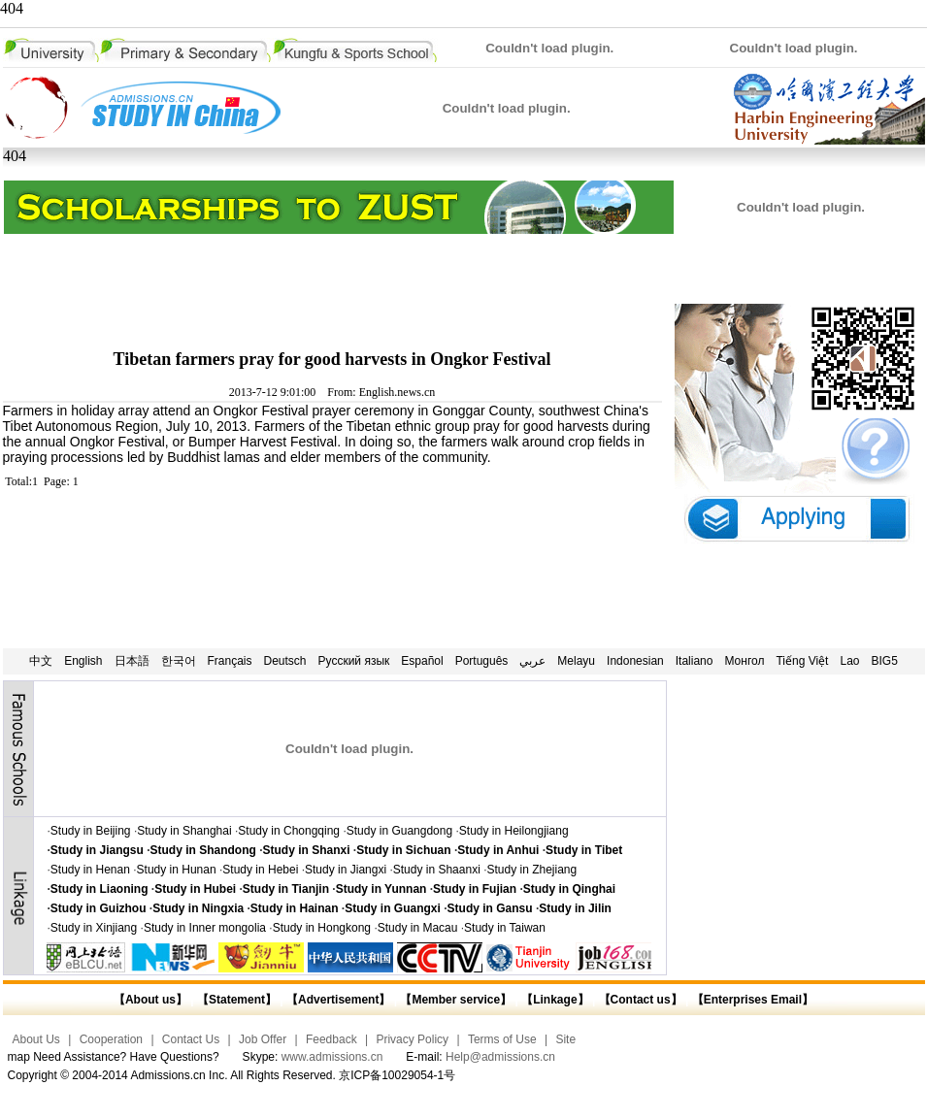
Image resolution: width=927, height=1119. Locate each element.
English (83, 661)
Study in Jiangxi (345, 869)
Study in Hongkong (322, 928)
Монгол (744, 661)
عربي (532, 661)
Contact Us (190, 1039)
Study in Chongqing (289, 831)
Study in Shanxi (306, 850)
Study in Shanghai (184, 831)
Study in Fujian (474, 889)
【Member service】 (456, 999)
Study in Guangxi (393, 908)
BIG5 (885, 661)
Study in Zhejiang (531, 869)
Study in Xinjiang (93, 928)
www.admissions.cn (332, 1057)
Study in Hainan (294, 908)
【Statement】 (237, 999)
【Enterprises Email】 (752, 999)
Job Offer (262, 1039)
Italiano (694, 661)
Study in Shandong (203, 850)
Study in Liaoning (99, 889)
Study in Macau (418, 928)
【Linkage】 (554, 999)
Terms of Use (502, 1039)
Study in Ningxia (198, 908)
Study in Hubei (195, 889)
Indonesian (635, 661)
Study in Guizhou (98, 908)
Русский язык (354, 661)
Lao (849, 661)
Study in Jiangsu (97, 850)
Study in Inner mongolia (205, 928)
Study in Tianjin (286, 889)
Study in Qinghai (569, 889)
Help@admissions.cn (500, 1057)
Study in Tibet (584, 850)
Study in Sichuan (403, 850)
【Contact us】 (638, 999)
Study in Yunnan (381, 889)
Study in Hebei (260, 869)
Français (230, 661)
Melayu (576, 661)
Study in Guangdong (399, 831)
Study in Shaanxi (436, 869)
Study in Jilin (575, 908)
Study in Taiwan (505, 928)
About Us (36, 1039)
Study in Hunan (176, 869)
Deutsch (285, 661)
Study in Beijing (90, 831)
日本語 (132, 661)
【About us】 (150, 999)
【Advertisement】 (338, 999)
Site (565, 1039)
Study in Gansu (490, 908)
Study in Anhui (498, 850)
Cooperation (111, 1039)
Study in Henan (90, 869)
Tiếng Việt (802, 661)
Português (482, 661)
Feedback (331, 1039)
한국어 (178, 661)
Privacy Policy (412, 1039)
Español (422, 661)
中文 (40, 661)
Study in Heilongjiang (514, 831)
